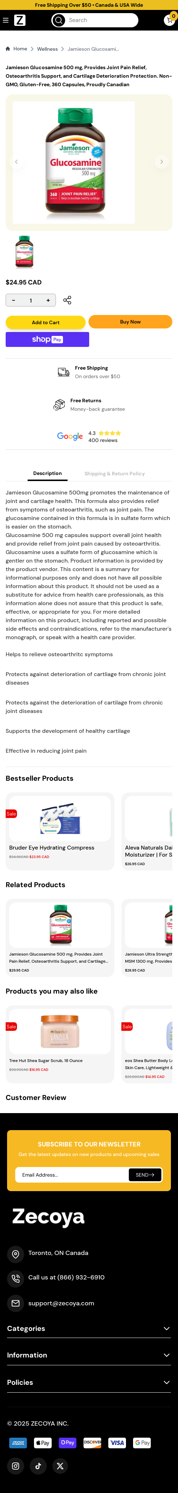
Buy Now (130, 322)
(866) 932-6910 (80, 1277)
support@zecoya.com (61, 1303)
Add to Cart (45, 322)
